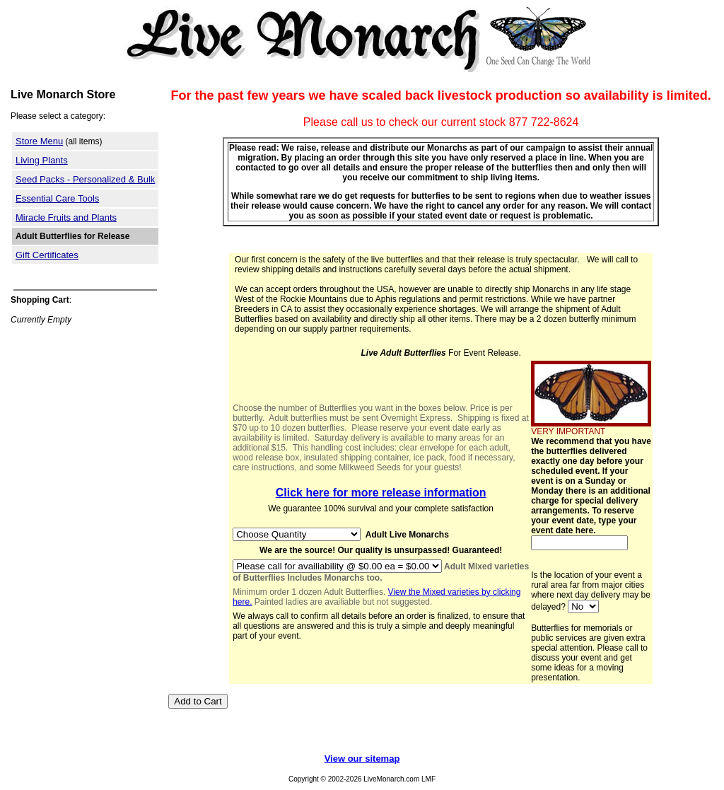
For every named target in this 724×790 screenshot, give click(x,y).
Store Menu (39, 141)
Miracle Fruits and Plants (66, 217)
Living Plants (42, 160)
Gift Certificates (47, 255)
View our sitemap (362, 758)
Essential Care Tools (57, 198)
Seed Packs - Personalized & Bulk (85, 179)
